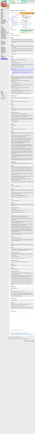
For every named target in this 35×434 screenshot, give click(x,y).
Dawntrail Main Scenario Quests (15, 334)
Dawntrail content (16, 333)
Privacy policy (10, 338)
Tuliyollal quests (29, 334)
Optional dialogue (14, 288)
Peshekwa (26, 15)
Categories (12, 333)
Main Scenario (23, 29)
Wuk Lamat (12, 131)
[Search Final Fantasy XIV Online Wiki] (31, 3)
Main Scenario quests (23, 333)
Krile (11, 290)
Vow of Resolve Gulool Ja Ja (15, 112)
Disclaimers (23, 338)
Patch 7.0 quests (23, 334)
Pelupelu (11, 127)
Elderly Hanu (12, 264)
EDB (26, 27)
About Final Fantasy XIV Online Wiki (17, 338)
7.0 (25, 26)
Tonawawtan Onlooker (14, 260)
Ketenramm (12, 302)
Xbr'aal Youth (12, 107)
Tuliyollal (26, 16)
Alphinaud (12, 103)
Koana (11, 58)
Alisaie (11, 100)
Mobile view (27, 338)
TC (29, 27)
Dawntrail (23, 31)
